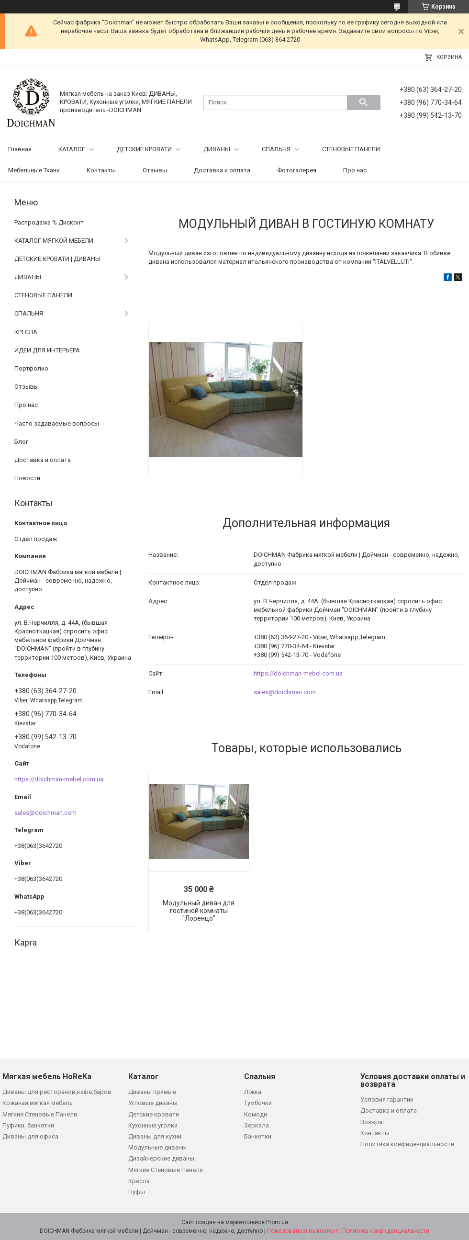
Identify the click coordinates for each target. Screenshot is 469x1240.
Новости (27, 478)
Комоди (255, 1114)
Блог (21, 441)
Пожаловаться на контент (302, 1231)
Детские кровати (153, 1114)
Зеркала (256, 1125)
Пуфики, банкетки (28, 1125)
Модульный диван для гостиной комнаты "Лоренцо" (198, 910)
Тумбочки (258, 1102)
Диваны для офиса (30, 1136)
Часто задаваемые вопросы (56, 423)
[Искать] (363, 102)
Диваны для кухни (154, 1136)
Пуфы (136, 1191)
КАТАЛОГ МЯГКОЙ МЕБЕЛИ (53, 240)
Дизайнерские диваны (161, 1158)
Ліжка (252, 1091)
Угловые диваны (153, 1102)
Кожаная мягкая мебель (37, 1102)
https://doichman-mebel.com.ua (298, 673)
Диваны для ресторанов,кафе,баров (57, 1091)
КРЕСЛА (25, 332)
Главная (20, 149)
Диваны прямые (152, 1091)
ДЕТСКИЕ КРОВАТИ (144, 149)
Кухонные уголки (153, 1125)
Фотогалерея (296, 170)
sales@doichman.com (285, 692)
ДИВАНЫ (216, 149)
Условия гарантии (386, 1099)
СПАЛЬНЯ (276, 149)
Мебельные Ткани (34, 170)
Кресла (139, 1180)
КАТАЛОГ (71, 149)
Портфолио (31, 368)
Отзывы (155, 170)
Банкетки (257, 1136)
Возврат (373, 1122)
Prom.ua (277, 1222)
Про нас (355, 170)
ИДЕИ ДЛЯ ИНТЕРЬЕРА (47, 350)
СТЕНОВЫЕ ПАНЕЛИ (351, 149)
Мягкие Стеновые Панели (39, 1114)
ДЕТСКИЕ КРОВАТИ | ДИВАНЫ (57, 258)
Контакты (101, 170)
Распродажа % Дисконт (49, 222)
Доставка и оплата (222, 170)
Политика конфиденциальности (407, 1144)
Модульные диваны (157, 1147)
